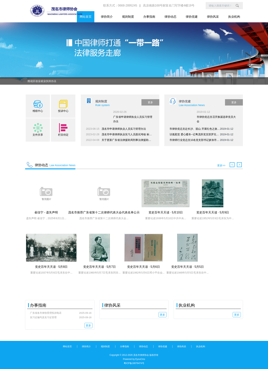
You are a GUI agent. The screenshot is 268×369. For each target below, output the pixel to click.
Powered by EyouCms (134, 359)
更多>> (221, 165)
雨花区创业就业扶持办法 (42, 81)
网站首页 (86, 16)
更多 (150, 102)
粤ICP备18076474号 (134, 363)
